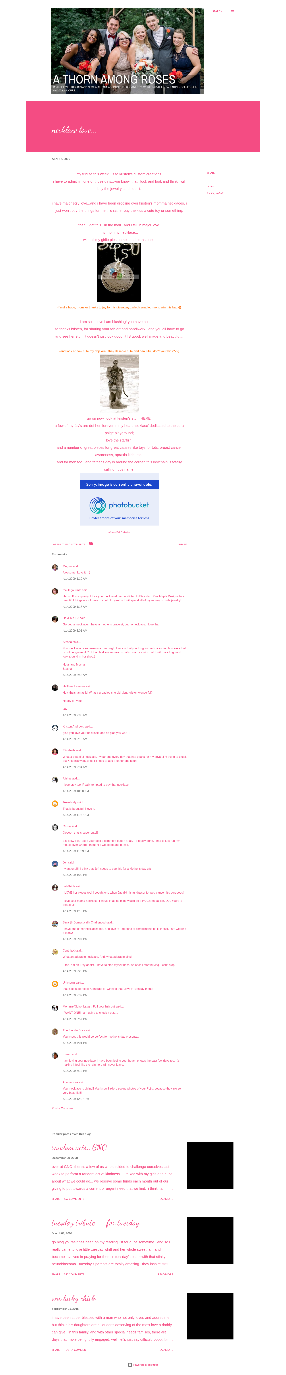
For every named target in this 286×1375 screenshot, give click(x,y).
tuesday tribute (215, 193)
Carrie (67, 826)
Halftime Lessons (74, 686)
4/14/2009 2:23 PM (75, 971)
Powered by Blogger (143, 1364)
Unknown (69, 982)
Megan (67, 566)
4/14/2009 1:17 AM (75, 606)
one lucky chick (73, 1298)
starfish (126, 440)
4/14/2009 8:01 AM (75, 630)
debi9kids (69, 886)
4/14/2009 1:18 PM (75, 911)
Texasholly (69, 802)
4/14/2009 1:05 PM (75, 874)
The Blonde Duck (74, 1030)
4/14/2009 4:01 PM (75, 1043)
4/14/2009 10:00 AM (76, 791)
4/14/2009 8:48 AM (75, 674)
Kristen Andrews (73, 726)
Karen (67, 1054)
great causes (121, 448)
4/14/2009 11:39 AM (76, 851)
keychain (160, 462)
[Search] (217, 11)
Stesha (67, 641)
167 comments (74, 1198)
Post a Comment (63, 1108)
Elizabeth (69, 750)
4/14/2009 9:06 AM (75, 715)
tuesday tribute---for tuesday (95, 1222)
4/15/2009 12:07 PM (76, 1098)
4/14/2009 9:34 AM (75, 767)
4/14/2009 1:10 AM (75, 578)
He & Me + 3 (71, 618)
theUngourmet (72, 590)
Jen (65, 862)
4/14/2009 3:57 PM (75, 1019)
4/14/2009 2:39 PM (75, 995)
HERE (145, 418)
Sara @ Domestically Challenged (84, 922)
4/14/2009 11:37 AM (76, 814)
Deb (118, 532)
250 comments (74, 1274)
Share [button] (211, 172)
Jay (111, 532)
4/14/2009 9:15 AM (75, 739)
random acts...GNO (79, 1147)
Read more (165, 1198)
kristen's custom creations (140, 174)
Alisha (67, 778)
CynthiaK (69, 950)
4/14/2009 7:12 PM (75, 1070)
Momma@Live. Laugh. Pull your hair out (89, 1006)
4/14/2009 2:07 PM (75, 939)
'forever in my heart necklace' (125, 426)
